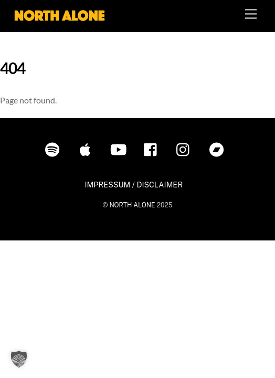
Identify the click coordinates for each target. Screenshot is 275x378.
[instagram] (185, 148)
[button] (19, 359)
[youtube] (119, 148)
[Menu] (250, 14)
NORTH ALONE (132, 205)
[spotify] (54, 148)
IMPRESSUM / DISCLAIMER (133, 184)
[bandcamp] (218, 148)
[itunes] (87, 148)
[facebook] (153, 148)
